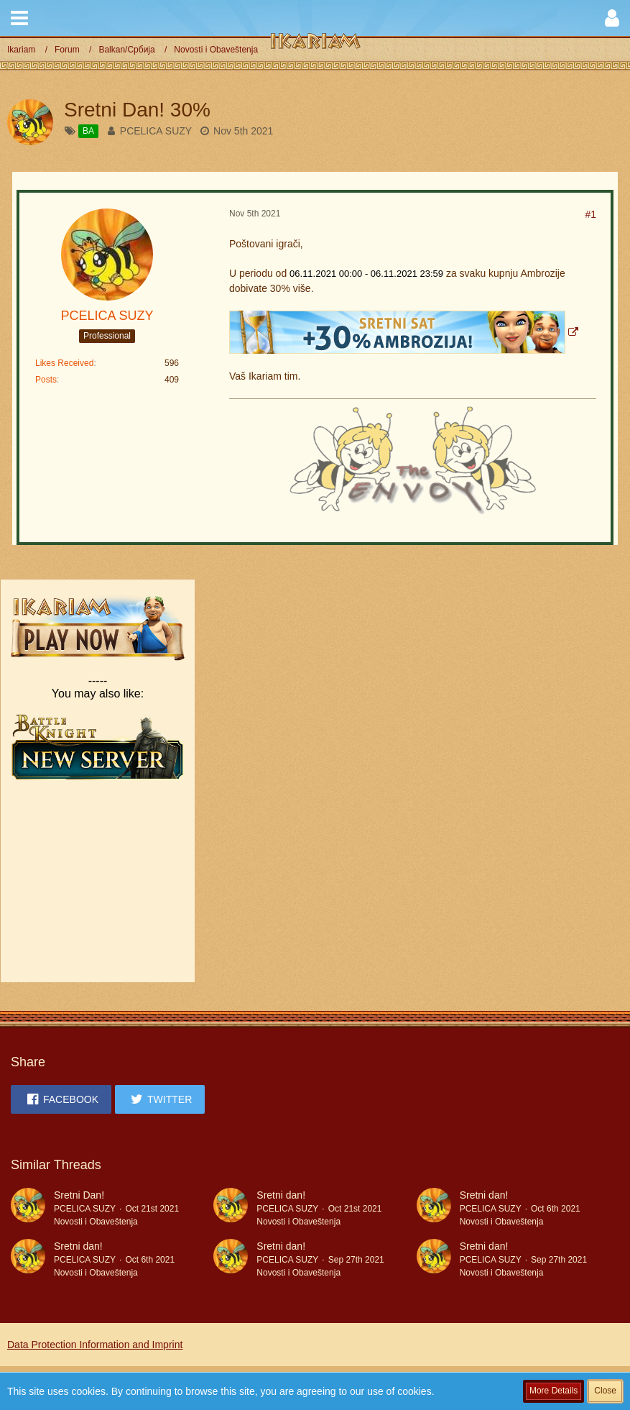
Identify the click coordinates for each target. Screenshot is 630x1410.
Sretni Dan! (79, 1195)
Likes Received (64, 363)
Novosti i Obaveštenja (96, 1222)
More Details (553, 1391)
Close (605, 1391)
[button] (19, 17)
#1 (590, 214)
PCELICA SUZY (156, 131)
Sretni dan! (280, 1195)
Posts (46, 380)
